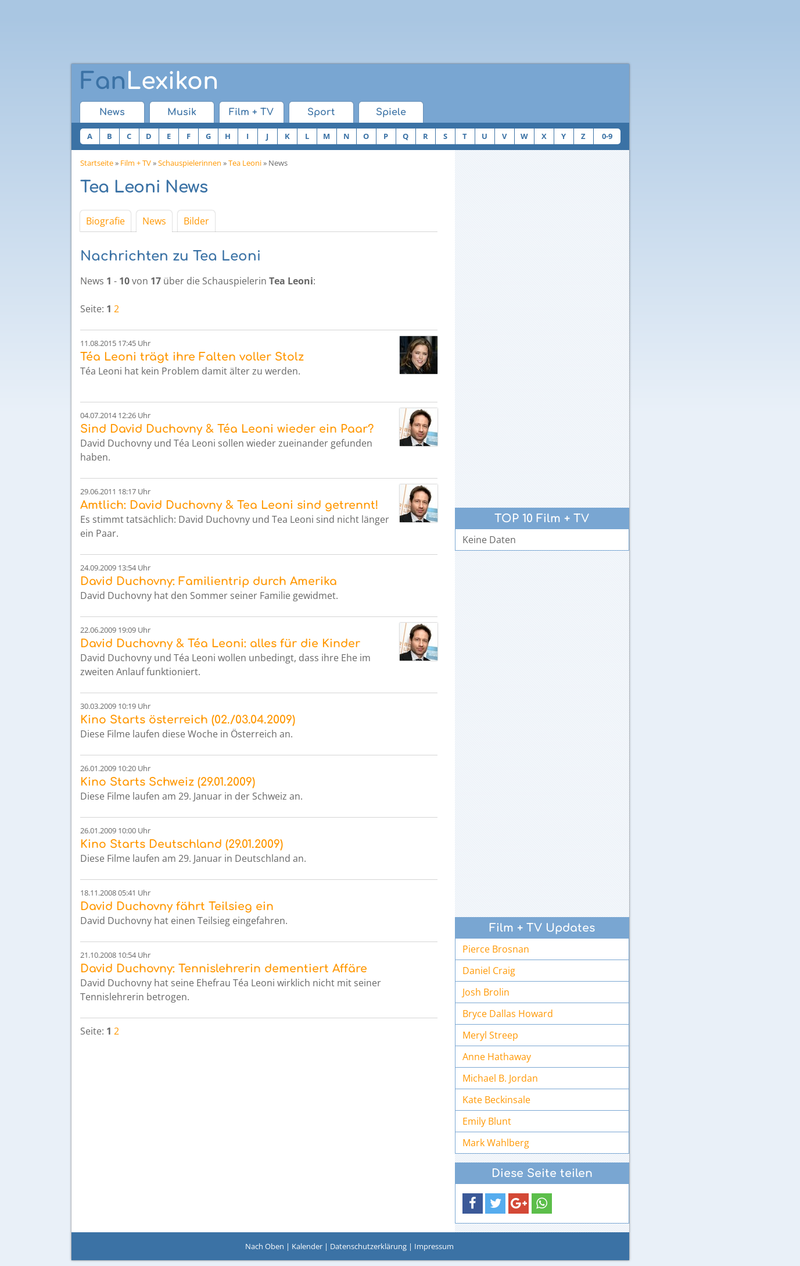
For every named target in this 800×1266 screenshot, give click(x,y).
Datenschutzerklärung (368, 1246)
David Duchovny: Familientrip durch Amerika (208, 581)
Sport (321, 112)
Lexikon (149, 81)
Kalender (307, 1246)
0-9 (607, 136)
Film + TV (251, 112)
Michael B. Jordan (500, 1078)
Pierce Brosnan (495, 949)
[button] (472, 1203)
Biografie (105, 221)
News (112, 112)
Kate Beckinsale (496, 1099)
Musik (181, 112)
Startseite (96, 163)
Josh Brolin (486, 992)
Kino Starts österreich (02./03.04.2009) (187, 720)
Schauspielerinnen (189, 163)
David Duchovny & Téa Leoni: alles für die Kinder (220, 643)
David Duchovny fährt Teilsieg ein (177, 906)
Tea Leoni (244, 163)
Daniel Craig (488, 970)
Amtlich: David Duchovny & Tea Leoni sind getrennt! (229, 505)
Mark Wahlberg (495, 1142)
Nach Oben (264, 1246)
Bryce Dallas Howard (507, 1013)
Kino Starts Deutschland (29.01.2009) (181, 844)
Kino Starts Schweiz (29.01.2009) (167, 782)
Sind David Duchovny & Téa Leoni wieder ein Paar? (227, 429)
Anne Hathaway (496, 1056)
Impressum (434, 1246)
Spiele (391, 112)
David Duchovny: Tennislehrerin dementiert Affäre (223, 968)
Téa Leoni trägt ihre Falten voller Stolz (192, 357)
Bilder (196, 221)
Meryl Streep (490, 1035)
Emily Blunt (486, 1121)
